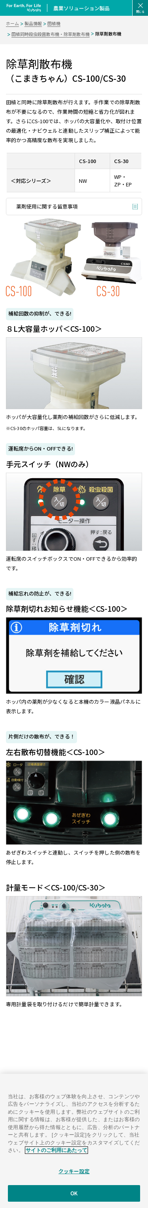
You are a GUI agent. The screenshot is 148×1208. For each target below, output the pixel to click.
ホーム (12, 23)
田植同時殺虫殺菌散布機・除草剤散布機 (50, 34)
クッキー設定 (74, 1176)
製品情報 (33, 23)
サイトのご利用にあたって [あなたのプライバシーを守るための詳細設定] (56, 1155)
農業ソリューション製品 (81, 8)
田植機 (53, 23)
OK (74, 1198)
